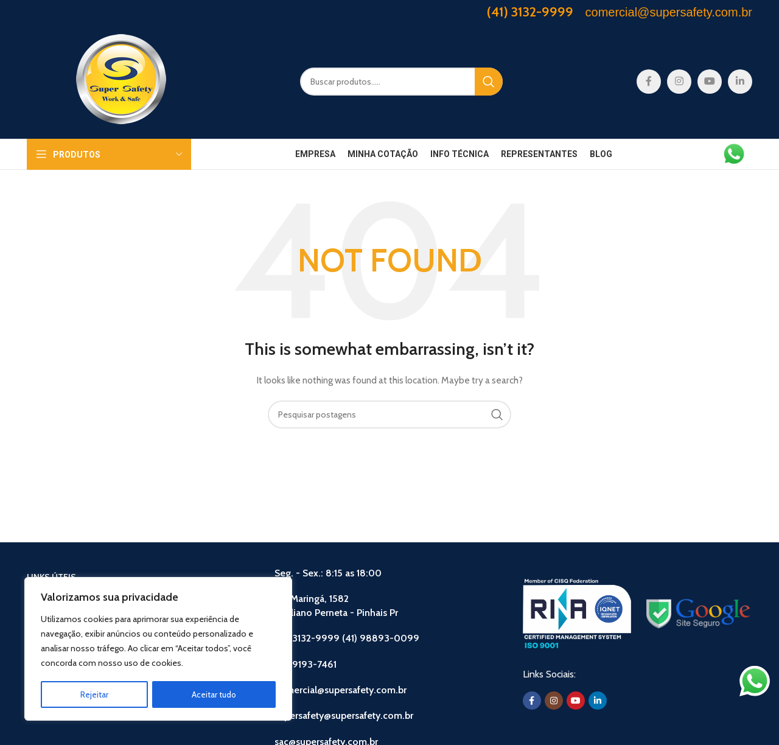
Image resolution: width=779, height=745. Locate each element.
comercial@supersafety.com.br (340, 690)
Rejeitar (94, 694)
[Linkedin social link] (740, 81)
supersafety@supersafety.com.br (343, 715)
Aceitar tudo (214, 694)
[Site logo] (121, 80)
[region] (158, 649)
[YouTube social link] (709, 81)
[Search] (401, 82)
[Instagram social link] (679, 81)
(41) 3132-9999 (530, 12)
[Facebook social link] (649, 81)
